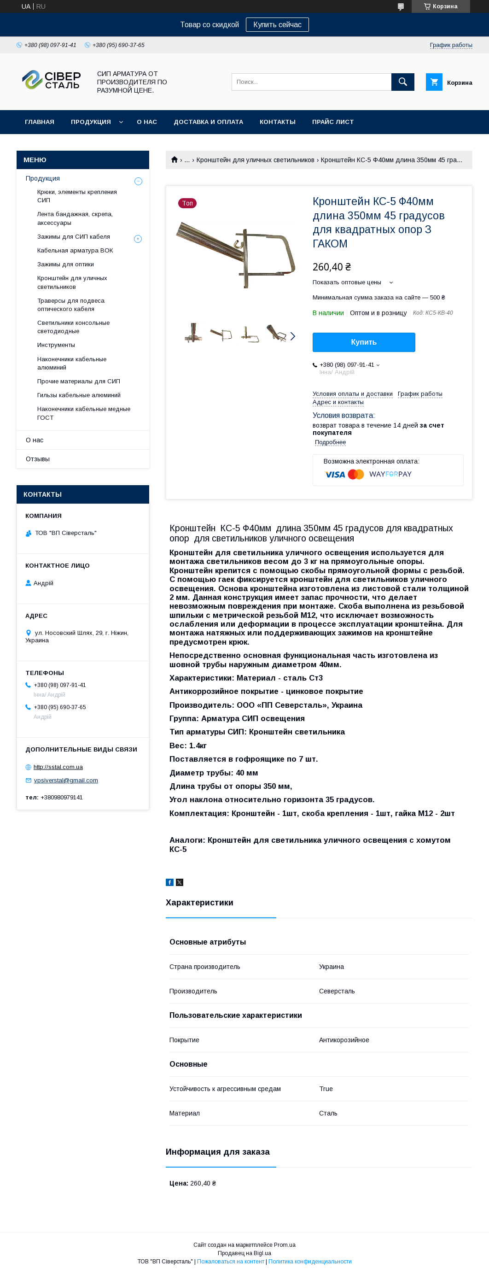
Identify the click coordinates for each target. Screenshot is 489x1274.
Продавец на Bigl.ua (244, 1253)
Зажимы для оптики (65, 264)
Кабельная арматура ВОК (75, 250)
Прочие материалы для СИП (78, 381)
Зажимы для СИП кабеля (73, 236)
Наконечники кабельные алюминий (71, 363)
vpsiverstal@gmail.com (66, 780)
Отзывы (38, 459)
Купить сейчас (277, 25)
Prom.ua (285, 1245)
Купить (364, 342)
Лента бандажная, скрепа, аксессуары (75, 218)
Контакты (278, 121)
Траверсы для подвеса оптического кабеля (71, 304)
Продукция (91, 121)
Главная (39, 121)
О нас (147, 121)
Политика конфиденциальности (310, 1261)
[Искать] (402, 82)
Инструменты (56, 344)
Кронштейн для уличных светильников (255, 160)
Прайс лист (333, 121)
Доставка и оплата (208, 121)
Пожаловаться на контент (230, 1261)
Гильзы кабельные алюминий (79, 395)
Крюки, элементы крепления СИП (77, 196)
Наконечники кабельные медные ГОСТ (83, 413)
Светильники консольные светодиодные (73, 327)
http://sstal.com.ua (58, 766)
